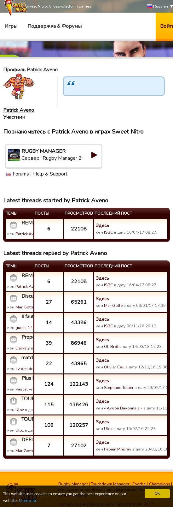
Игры (10, 26)
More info (27, 500)
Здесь (102, 225)
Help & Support (50, 173)
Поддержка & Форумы (54, 26)
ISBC (108, 232)
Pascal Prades (28, 389)
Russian (157, 6)
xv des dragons (29, 369)
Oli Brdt (111, 346)
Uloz (19, 410)
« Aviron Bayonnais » (123, 408)
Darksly (22, 348)
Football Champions (151, 484)
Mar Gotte (24, 307)
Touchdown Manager (110, 484)
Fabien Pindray (117, 449)
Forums (21, 173)
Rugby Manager (73, 484)
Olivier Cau (114, 367)
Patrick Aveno (18, 110)
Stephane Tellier (119, 388)
